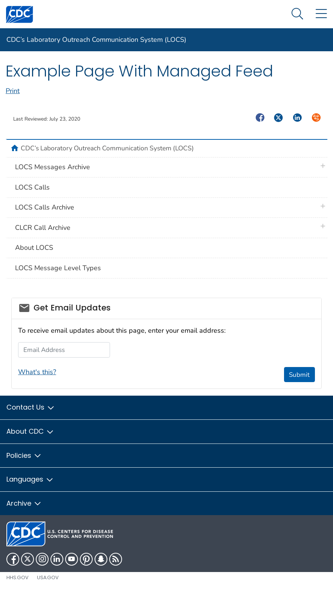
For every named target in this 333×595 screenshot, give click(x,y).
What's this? (37, 371)
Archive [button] (24, 503)
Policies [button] (24, 455)
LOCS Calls (32, 187)
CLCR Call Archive (42, 227)
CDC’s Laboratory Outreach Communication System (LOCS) (96, 39)
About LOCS (34, 247)
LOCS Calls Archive (44, 207)
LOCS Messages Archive (52, 166)
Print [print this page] (13, 90)
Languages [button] (30, 479)
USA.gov (48, 577)
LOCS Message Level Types (58, 267)
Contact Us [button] (30, 407)
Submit (299, 374)
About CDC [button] (30, 431)
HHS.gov (17, 577)
